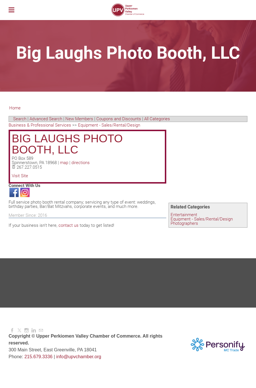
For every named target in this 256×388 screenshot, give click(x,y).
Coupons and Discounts (118, 118)
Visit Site (20, 175)
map (64, 162)
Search (19, 118)
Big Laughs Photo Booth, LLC (67, 144)
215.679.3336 (38, 356)
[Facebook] (12, 330)
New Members (79, 118)
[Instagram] (26, 330)
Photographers (184, 223)
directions (80, 162)
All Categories (157, 118)
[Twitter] (19, 330)
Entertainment (184, 214)
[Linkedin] (34, 330)
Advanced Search (46, 118)
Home (15, 108)
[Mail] (41, 330)
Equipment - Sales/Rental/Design (202, 219)
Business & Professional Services (40, 125)
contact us (68, 225)
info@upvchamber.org (78, 356)
